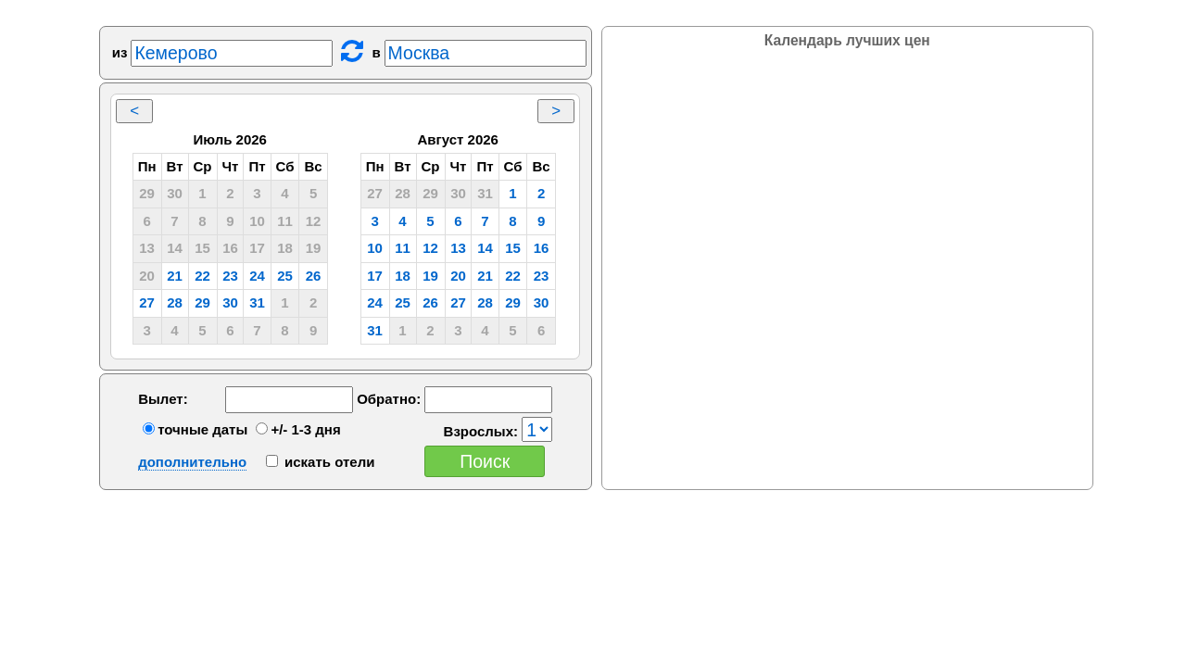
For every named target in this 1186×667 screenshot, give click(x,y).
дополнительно (192, 462)
